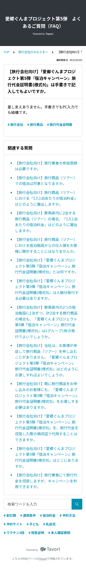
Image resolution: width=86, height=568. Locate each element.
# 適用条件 (28, 515)
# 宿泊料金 (47, 515)
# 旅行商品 (35, 124)
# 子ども (33, 524)
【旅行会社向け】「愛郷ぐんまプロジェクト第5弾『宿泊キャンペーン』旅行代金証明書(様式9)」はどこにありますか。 (46, 457)
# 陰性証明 (36, 532)
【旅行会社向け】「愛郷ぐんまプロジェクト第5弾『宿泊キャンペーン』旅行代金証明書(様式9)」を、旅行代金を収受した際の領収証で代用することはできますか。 (46, 427)
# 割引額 (10, 515)
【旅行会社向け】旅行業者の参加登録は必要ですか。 (46, 166)
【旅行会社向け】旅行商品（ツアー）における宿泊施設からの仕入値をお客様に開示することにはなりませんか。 (46, 245)
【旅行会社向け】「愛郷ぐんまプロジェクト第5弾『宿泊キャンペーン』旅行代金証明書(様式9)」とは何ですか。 (46, 265)
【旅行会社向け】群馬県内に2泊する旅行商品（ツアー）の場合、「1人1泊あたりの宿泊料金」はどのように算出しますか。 (46, 221)
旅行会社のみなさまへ (33, 52)
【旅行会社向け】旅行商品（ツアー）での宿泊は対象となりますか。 (46, 180)
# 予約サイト (13, 524)
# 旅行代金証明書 (59, 124)
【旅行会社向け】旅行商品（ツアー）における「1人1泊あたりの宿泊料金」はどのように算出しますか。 (46, 198)
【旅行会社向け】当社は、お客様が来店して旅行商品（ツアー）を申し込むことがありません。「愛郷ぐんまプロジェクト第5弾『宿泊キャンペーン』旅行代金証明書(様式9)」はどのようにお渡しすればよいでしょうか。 (46, 360)
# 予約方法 (67, 515)
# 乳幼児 (49, 524)
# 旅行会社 (15, 124)
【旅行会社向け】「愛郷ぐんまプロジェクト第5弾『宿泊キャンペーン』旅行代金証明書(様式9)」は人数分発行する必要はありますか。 (46, 289)
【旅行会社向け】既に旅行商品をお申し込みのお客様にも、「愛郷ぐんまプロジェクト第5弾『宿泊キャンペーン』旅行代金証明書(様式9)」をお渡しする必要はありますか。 (46, 395)
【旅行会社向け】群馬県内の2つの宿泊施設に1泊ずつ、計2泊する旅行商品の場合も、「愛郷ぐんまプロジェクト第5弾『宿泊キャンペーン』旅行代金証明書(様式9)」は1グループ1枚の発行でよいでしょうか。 (46, 321)
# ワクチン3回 (14, 532)
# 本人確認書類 (59, 532)
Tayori (43, 558)
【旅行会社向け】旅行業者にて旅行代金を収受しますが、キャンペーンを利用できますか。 (46, 480)
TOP (6, 52)
